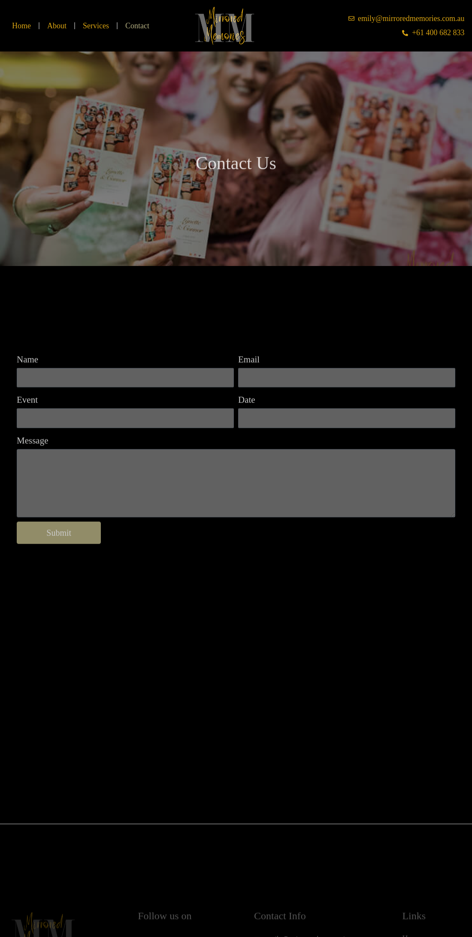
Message (32, 466)
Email (249, 385)
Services (96, 25)
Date (246, 425)
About (57, 25)
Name (27, 385)
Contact (137, 25)
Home (21, 25)
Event (27, 425)
